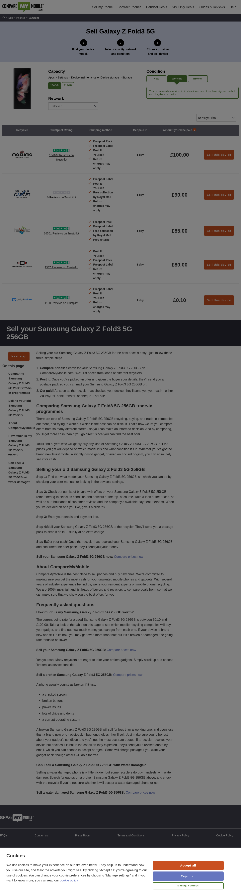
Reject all (188, 876)
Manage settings (188, 885)
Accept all (188, 865)
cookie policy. (69, 880)
